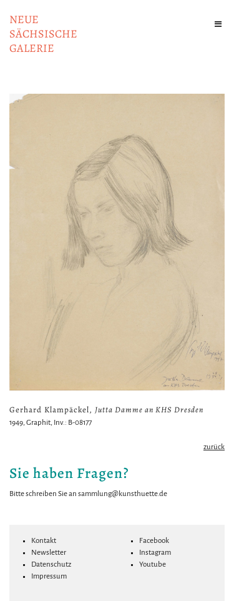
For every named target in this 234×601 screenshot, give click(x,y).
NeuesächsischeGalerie (43, 34)
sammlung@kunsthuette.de (122, 494)
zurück (214, 447)
